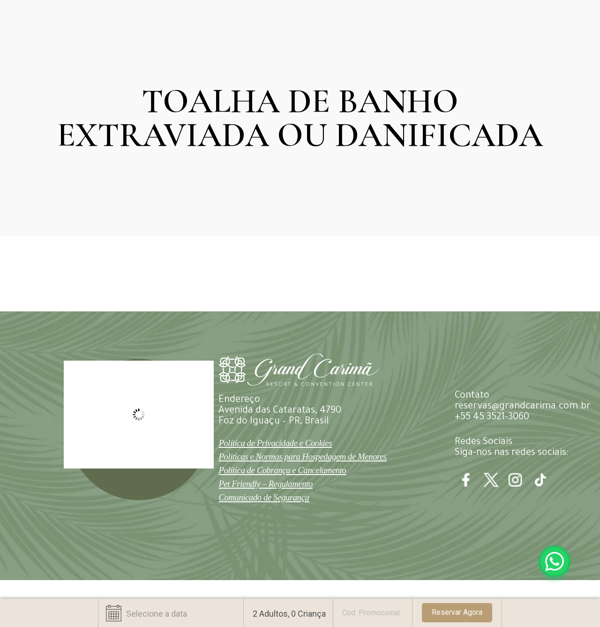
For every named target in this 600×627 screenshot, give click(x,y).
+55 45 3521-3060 (492, 418)
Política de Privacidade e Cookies (275, 443)
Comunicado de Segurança (263, 497)
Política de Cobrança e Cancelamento (282, 470)
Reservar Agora (457, 612)
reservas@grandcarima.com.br (523, 407)
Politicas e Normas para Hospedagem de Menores (302, 456)
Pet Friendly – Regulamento (265, 484)
